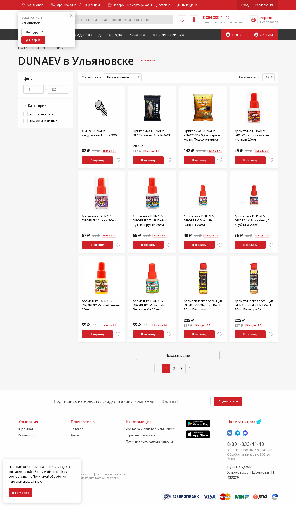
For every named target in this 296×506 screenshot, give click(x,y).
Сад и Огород (88, 34)
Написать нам (241, 421)
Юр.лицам (89, 5)
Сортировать (92, 77)
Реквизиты (26, 435)
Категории (35, 105)
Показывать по (249, 77)
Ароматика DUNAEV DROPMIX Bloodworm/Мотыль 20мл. (252, 135)
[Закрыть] (72, 15)
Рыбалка (137, 34)
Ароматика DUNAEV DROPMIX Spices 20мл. (99, 218)
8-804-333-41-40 (245, 444)
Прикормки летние (43, 121)
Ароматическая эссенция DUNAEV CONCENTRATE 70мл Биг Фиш (203, 305)
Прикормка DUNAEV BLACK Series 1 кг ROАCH (152, 133)
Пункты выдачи (186, 5)
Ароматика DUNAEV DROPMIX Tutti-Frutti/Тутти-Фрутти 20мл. (150, 220)
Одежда (114, 34)
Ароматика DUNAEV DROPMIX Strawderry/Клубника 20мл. (252, 220)
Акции (263, 34)
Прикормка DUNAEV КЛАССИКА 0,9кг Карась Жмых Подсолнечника (202, 135)
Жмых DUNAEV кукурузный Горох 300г (100, 133)
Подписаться (228, 401)
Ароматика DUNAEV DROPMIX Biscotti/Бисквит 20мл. (199, 220)
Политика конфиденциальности (149, 441)
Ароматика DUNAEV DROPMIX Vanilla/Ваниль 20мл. (101, 305)
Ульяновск (32, 5)
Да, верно (33, 40)
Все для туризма (168, 34)
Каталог (77, 429)
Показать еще (177, 355)
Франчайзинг (63, 5)
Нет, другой (34, 32)
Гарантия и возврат (140, 435)
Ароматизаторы (42, 114)
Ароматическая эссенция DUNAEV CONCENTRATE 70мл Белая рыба (254, 305)
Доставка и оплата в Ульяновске (150, 429)
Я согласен (20, 493)
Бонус (235, 34)
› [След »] (197, 368)
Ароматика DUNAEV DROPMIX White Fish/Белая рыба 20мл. (149, 305)
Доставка (163, 5)
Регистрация (264, 5)
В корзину (97, 160)
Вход (245, 5)
